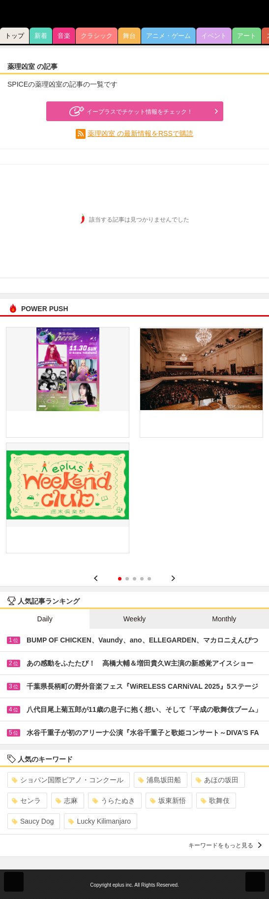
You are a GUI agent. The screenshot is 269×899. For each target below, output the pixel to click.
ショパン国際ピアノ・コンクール (67, 780)
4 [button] (142, 578)
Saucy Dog (33, 821)
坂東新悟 (168, 800)
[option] (134, 444)
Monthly (224, 619)
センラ (26, 800)
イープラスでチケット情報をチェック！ (130, 111)
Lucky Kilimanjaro (99, 821)
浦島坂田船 (159, 780)
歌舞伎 (215, 800)
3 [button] (134, 578)
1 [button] (119, 578)
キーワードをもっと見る (225, 845)
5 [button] (149, 578)
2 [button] (127, 578)
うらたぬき (113, 800)
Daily (45, 619)
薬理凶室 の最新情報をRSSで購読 (140, 133)
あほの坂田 (217, 780)
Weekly (134, 619)
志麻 (67, 800)
